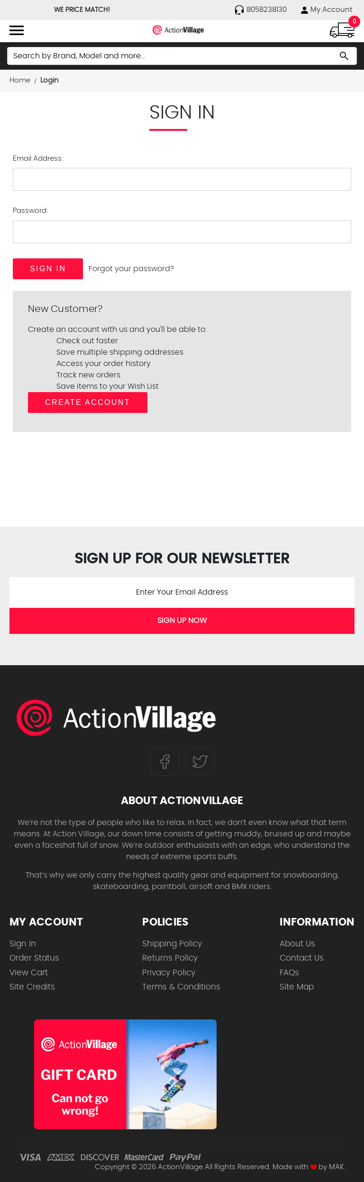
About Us (297, 944)
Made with (295, 1167)
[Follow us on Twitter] (200, 761)
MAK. (337, 1167)
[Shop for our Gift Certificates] (125, 1074)
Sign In (22, 944)
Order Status (34, 958)
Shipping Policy (172, 944)
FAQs (289, 973)
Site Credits (32, 987)
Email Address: (38, 158)
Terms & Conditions (181, 987)
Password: (30, 210)
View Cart (28, 973)
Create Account (87, 402)
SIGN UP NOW (182, 620)
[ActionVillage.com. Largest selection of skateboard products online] (116, 717)
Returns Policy (170, 958)
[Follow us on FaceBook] (164, 761)
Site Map (297, 987)
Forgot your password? (131, 269)
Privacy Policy (168, 973)
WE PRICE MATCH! (82, 10)
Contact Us (302, 958)
